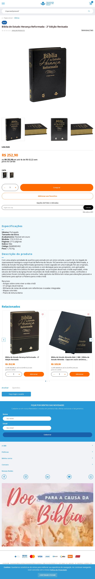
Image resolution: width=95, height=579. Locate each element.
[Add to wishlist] (47, 196)
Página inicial (8, 18)
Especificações (12, 226)
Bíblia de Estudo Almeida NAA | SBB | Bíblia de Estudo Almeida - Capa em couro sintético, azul (70, 358)
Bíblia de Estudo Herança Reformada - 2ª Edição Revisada (22, 358)
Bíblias (16, 18)
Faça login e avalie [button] (16, 394)
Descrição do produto (17, 254)
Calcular (88, 207)
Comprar (56, 187)
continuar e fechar (47, 575)
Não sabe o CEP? (88, 212)
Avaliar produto (18, 30)
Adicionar (34, 374)
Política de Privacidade (58, 570)
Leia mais (6, 147)
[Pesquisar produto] (90, 12)
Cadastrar (47, 435)
